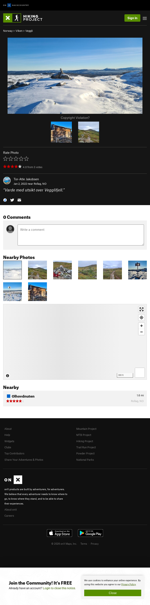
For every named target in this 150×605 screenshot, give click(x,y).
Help (7, 435)
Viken (19, 30)
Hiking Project (84, 441)
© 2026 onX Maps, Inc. (64, 543)
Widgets (9, 441)
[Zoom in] (141, 326)
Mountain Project (86, 428)
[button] (5, 199)
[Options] (140, 372)
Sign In (132, 18)
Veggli (29, 30)
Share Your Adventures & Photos (23, 459)
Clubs (7, 447)
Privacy (95, 543)
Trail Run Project (86, 447)
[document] (112, 587)
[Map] (75, 341)
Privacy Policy (128, 584)
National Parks (85, 459)
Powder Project (85, 453)
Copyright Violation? (75, 117)
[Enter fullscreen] (141, 309)
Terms (83, 543)
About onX (10, 509)
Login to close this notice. (59, 588)
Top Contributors (14, 453)
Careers (9, 515)
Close (113, 593)
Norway (8, 30)
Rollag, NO (40, 183)
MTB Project (83, 435)
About (8, 428)
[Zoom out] (141, 332)
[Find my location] (141, 317)
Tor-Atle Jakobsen (26, 179)
